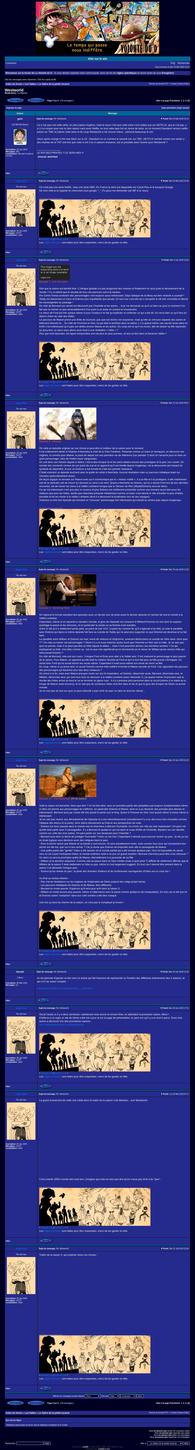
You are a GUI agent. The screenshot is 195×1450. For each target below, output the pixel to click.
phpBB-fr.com (104, 1449)
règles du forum (52, 242)
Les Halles (30, 84)
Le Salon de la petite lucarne (54, 84)
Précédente (175, 101)
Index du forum (14, 84)
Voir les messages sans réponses (20, 79)
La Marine (22, 93)
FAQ (173, 63)
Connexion (11, 63)
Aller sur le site (97, 58)
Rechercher (183, 63)
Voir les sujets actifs (47, 79)
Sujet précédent (168, 108)
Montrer (53, 157)
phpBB (85, 1447)
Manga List (47, 239)
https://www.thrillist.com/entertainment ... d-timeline (65, 988)
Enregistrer (168, 73)
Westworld (14, 90)
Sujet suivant (183, 108)
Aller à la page (162, 101)
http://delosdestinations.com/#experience (61, 1024)
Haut (8, 173)
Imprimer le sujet (14, 108)
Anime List (60, 239)
